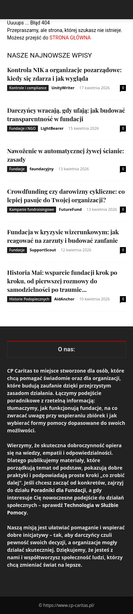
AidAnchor (64, 298)
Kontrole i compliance (27, 87)
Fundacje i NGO (22, 128)
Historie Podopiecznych (29, 299)
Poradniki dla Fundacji (58, 490)
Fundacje (17, 168)
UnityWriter (62, 87)
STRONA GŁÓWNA (70, 38)
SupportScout (42, 249)
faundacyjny (41, 168)
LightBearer (51, 128)
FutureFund (70, 209)
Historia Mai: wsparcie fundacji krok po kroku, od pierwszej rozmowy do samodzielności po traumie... (62, 280)
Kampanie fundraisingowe (31, 209)
